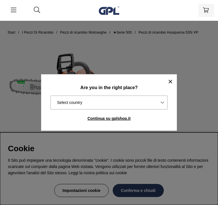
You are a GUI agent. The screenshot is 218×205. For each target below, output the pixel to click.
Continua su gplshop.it (109, 118)
